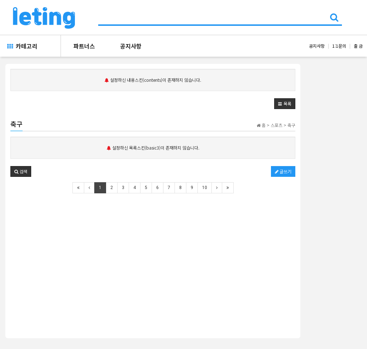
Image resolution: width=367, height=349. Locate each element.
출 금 (358, 46)
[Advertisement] (152, 253)
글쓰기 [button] (283, 171)
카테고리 (22, 46)
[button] (284, 103)
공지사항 (131, 46)
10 (204, 187)
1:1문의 (339, 46)
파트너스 (84, 46)
